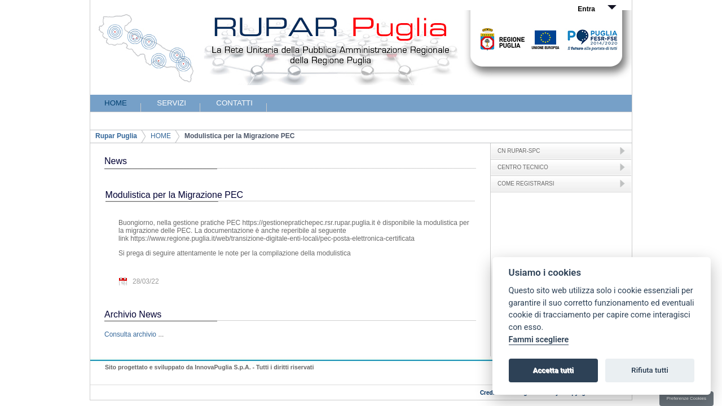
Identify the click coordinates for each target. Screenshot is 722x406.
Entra (586, 9)
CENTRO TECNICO (523, 167)
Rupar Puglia (116, 136)
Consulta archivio (130, 334)
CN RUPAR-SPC (519, 151)
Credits (489, 393)
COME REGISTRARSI (526, 183)
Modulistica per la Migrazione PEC (239, 136)
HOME (161, 136)
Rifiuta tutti (649, 370)
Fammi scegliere (539, 340)
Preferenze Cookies (686, 398)
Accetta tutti (553, 370)
